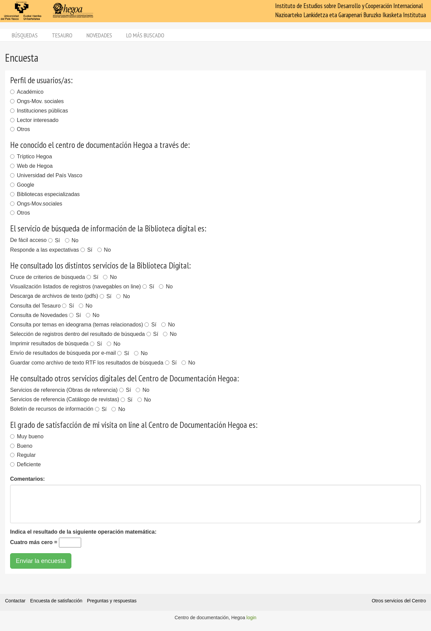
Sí (54, 240)
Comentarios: (27, 479)
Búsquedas (25, 35)
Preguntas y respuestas (111, 600)
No (71, 240)
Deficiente (25, 464)
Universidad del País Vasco (46, 175)
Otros (20, 129)
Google (22, 185)
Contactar (15, 600)
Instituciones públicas (39, 111)
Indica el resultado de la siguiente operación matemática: (83, 532)
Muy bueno (26, 436)
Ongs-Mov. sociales (37, 101)
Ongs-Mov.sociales (36, 204)
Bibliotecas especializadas (45, 194)
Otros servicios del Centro (399, 600)
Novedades (99, 35)
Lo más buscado (145, 35)
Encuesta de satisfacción (56, 600)
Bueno (21, 446)
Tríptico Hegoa (31, 156)
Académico (26, 92)
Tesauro (62, 35)
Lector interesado (34, 120)
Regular (23, 455)
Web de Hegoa (31, 166)
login (251, 617)
